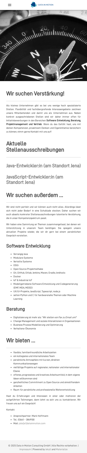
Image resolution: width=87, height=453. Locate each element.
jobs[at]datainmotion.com (32, 423)
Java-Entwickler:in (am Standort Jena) (43, 165)
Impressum (25, 449)
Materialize (62, 449)
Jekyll (48, 449)
